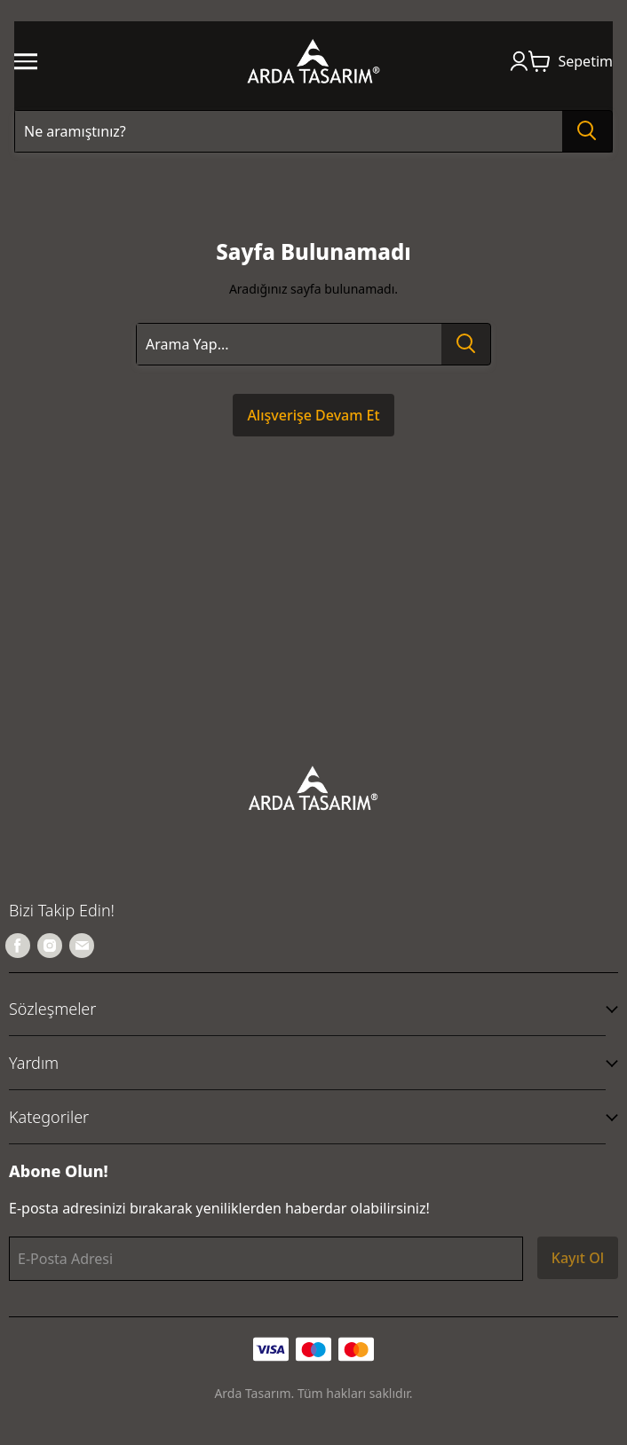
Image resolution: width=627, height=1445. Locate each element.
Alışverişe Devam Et (313, 415)
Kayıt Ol (578, 1258)
